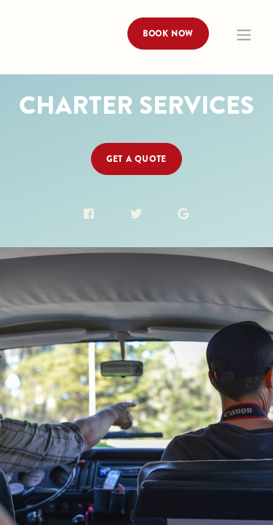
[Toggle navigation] (243, 35)
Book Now (168, 33)
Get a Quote (136, 159)
